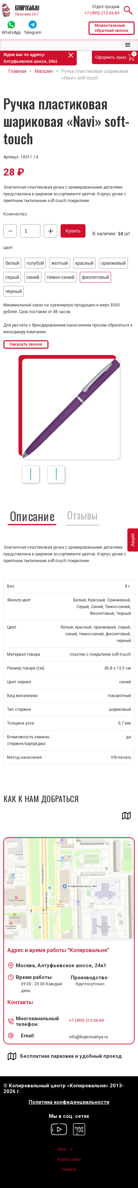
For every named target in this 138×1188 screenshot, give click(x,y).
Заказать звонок (25, 344)
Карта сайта (69, 1159)
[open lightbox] (71, 409)
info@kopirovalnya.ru (88, 1037)
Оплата (69, 1169)
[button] (128, 45)
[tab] (32, 515)
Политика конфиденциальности (69, 1102)
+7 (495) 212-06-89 (101, 13)
